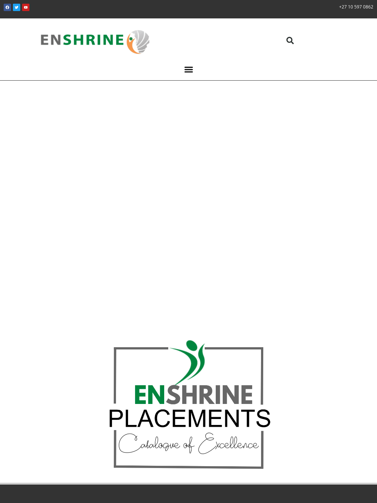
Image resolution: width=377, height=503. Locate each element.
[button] (290, 40)
